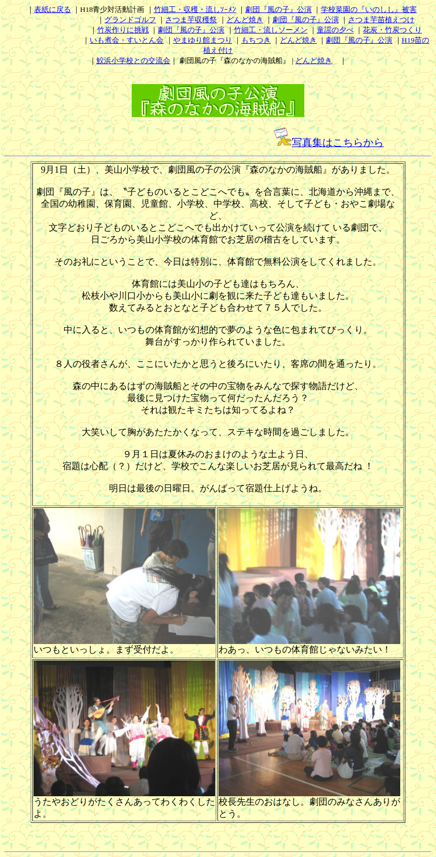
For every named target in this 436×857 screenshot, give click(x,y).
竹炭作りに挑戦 (123, 30)
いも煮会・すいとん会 (127, 40)
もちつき (256, 40)
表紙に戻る (52, 9)
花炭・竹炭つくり (392, 30)
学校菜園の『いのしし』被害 (369, 9)
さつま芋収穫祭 (191, 19)
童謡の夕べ (335, 30)
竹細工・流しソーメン (271, 30)
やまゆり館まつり (202, 40)
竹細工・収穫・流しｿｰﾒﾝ (195, 9)
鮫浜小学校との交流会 (133, 60)
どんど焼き (245, 19)
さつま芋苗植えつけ (381, 19)
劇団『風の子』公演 (278, 9)
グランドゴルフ (130, 19)
